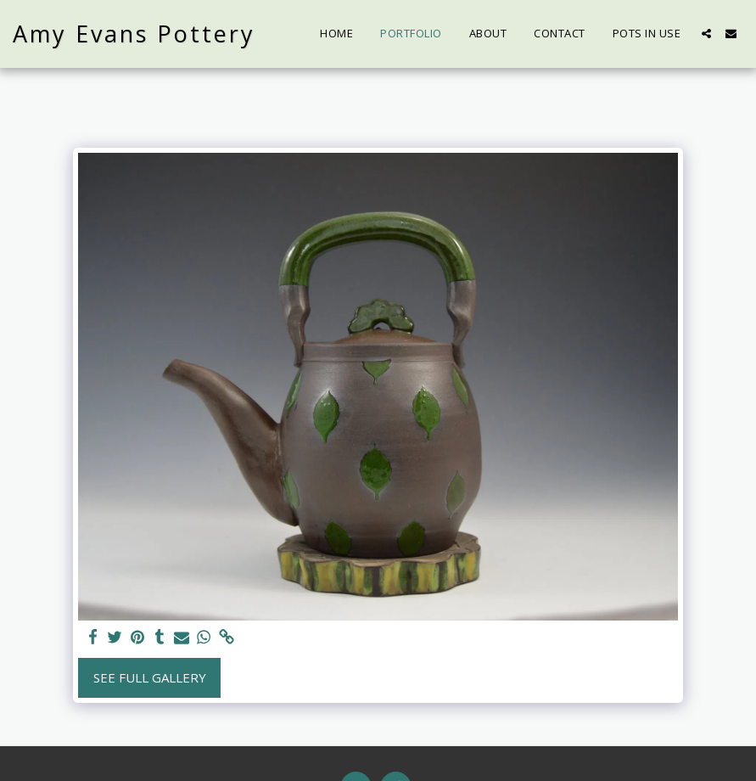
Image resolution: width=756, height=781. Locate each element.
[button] (706, 33)
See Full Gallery (149, 677)
